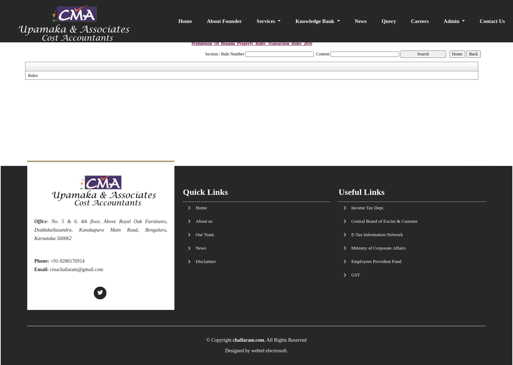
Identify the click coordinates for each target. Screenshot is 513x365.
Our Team (205, 234)
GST (355, 275)
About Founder (224, 21)
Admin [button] (452, 21)
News (361, 21)
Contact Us (492, 21)
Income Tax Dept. (367, 207)
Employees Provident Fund (376, 261)
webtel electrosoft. (269, 350)
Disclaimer (206, 261)
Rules (33, 75)
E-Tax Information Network (377, 234)
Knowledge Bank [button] (315, 21)
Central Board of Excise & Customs (384, 221)
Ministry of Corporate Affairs (378, 248)
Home (185, 21)
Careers (420, 21)
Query (389, 21)
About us (204, 221)
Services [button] (266, 21)
